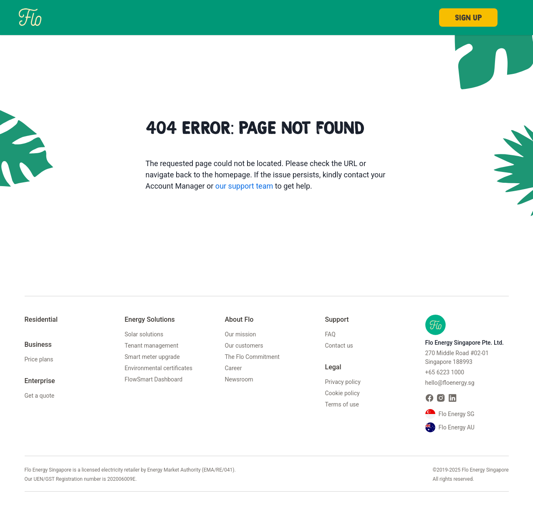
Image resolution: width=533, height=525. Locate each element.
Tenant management (152, 345)
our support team (244, 186)
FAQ (330, 334)
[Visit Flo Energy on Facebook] (429, 398)
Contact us (339, 345)
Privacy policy (343, 382)
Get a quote (40, 395)
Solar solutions (144, 334)
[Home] (30, 16)
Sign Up (468, 17)
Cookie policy (342, 393)
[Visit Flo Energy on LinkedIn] (453, 398)
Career (233, 368)
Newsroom (239, 379)
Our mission (240, 334)
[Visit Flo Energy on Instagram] (441, 398)
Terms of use (342, 404)
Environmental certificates (158, 368)
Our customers (244, 345)
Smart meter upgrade (152, 356)
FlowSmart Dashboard (154, 379)
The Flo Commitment (252, 356)
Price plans (39, 359)
